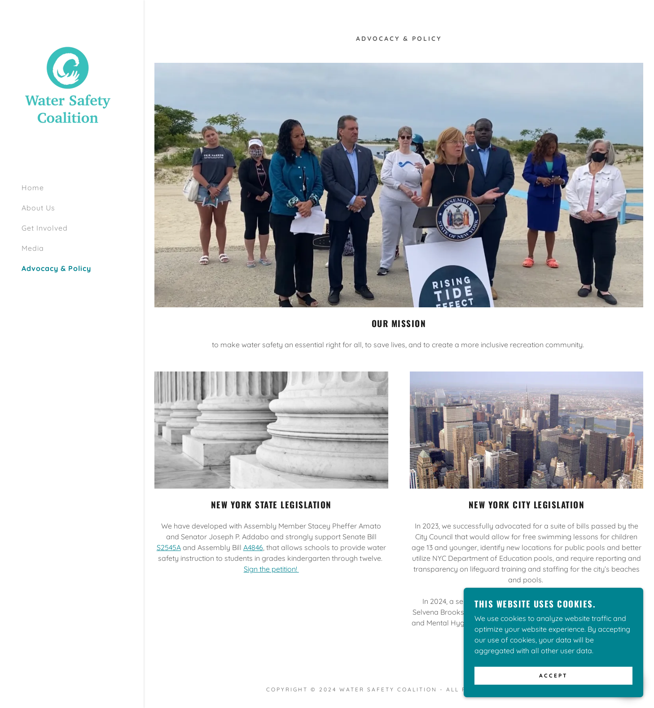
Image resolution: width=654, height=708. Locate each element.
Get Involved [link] (45, 227)
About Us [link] (38, 207)
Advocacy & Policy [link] (56, 268)
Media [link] (33, 248)
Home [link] (33, 187)
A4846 (253, 547)
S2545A (169, 547)
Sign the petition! (271, 568)
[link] (68, 87)
